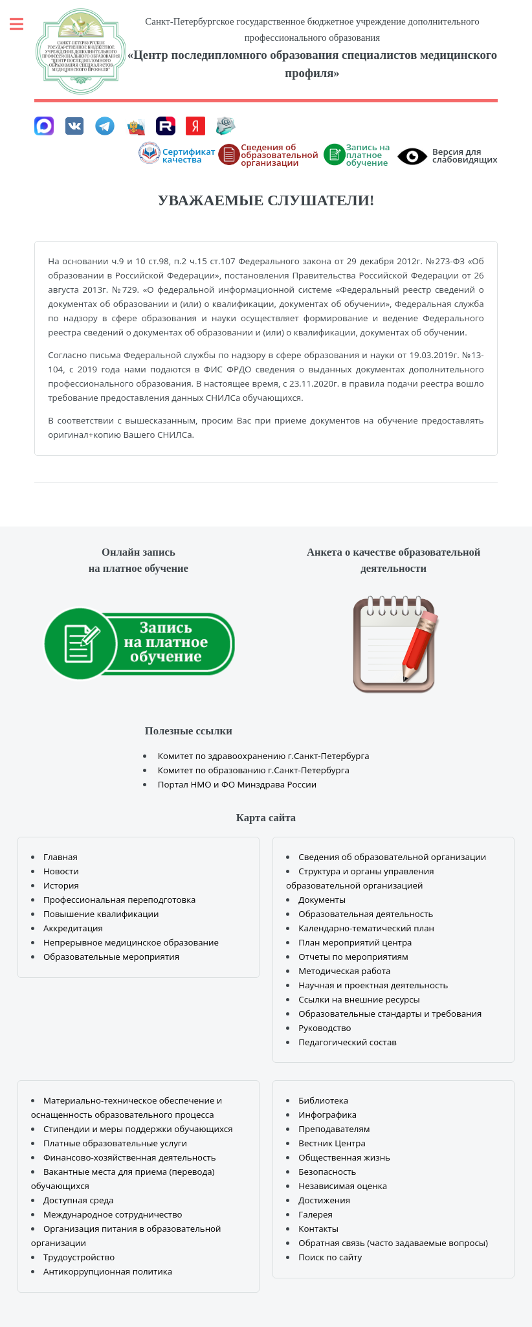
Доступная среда (78, 1200)
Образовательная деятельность (365, 914)
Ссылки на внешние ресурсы (359, 999)
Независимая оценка (342, 1186)
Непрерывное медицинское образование (131, 942)
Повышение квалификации (101, 914)
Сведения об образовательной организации (392, 857)
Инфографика (327, 1114)
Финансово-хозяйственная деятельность (129, 1157)
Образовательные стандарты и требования (390, 1013)
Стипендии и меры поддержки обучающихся (138, 1129)
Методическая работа (344, 971)
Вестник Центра (332, 1143)
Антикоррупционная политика (107, 1271)
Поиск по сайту (330, 1257)
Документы (322, 899)
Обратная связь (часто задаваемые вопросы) (393, 1243)
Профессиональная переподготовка (119, 899)
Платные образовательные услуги (115, 1143)
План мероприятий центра (355, 942)
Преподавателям (334, 1129)
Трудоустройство (79, 1257)
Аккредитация (73, 928)
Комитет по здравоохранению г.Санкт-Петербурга (264, 756)
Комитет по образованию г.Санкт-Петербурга (253, 770)
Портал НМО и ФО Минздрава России (237, 784)
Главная (60, 857)
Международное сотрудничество (113, 1214)
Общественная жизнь (344, 1157)
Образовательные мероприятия (111, 956)
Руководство (324, 1028)
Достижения (324, 1200)
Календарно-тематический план (366, 928)
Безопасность (327, 1171)
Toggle (23, 24)
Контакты (318, 1228)
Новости (61, 871)
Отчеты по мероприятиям (353, 956)
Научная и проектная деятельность (373, 985)
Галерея (315, 1214)
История (61, 885)
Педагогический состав (347, 1042)
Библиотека (323, 1100)
